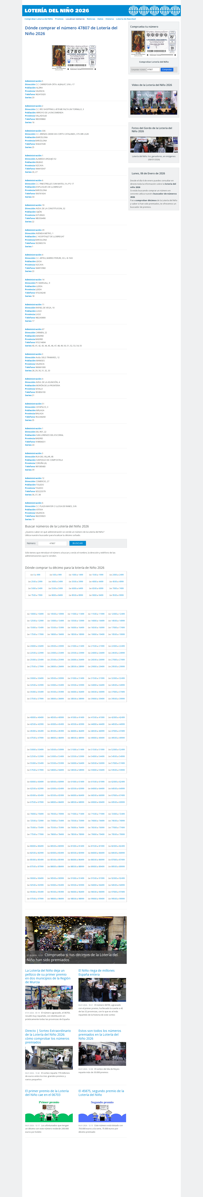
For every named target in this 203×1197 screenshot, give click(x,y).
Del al (35, 574)
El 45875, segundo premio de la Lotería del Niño (101, 1093)
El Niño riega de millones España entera (97, 972)
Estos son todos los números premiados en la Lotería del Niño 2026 (100, 1035)
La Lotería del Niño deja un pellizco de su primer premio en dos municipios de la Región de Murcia (47, 976)
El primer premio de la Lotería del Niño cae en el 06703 (47, 1093)
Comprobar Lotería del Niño (154, 61)
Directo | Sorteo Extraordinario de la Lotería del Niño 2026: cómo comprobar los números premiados (48, 1036)
